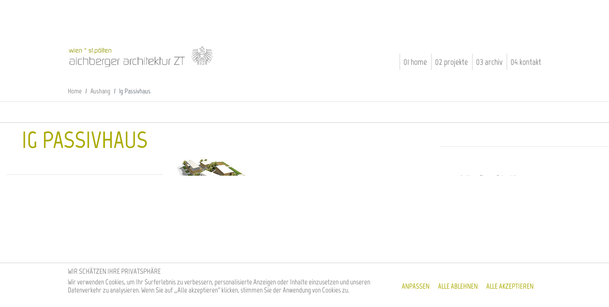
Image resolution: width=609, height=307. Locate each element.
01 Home (415, 62)
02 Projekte (451, 62)
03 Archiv (489, 62)
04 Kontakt (525, 62)
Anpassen (415, 286)
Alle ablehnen (458, 286)
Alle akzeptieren (510, 286)
